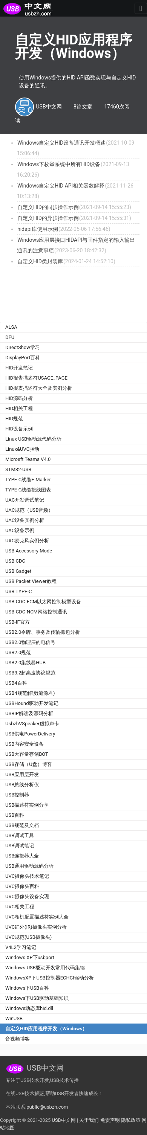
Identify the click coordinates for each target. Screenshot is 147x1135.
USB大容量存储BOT (26, 754)
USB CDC (15, 561)
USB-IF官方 (17, 622)
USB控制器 (17, 795)
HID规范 (14, 418)
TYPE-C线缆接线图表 (28, 490)
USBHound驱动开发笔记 (31, 703)
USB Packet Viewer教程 (31, 581)
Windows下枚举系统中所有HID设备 (58, 164)
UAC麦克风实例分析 (27, 540)
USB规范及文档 (22, 825)
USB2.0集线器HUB (25, 662)
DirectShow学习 (22, 347)
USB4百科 (16, 683)
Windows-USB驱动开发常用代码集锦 (45, 967)
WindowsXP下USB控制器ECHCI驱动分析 (49, 978)
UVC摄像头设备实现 (27, 896)
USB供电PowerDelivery (30, 734)
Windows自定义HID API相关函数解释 (60, 186)
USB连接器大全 (22, 856)
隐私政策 (131, 1120)
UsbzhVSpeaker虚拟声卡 (32, 723)
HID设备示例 (19, 429)
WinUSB (14, 1018)
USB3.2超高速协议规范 (30, 673)
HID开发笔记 (19, 368)
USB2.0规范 (18, 652)
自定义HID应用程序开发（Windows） (46, 1028)
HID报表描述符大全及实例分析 (38, 388)
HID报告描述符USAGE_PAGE (36, 378)
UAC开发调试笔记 (24, 500)
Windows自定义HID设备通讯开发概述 (61, 143)
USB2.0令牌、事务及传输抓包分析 (42, 632)
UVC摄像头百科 (22, 886)
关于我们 (89, 1120)
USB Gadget (18, 571)
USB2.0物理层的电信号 (30, 642)
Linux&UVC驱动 (22, 449)
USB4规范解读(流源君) (30, 693)
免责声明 (110, 1120)
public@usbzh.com (47, 1107)
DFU (9, 337)
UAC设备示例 (19, 530)
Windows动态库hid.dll (29, 1008)
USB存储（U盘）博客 (28, 764)
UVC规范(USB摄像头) (28, 937)
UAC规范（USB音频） (29, 510)
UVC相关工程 (19, 906)
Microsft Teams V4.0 (28, 459)
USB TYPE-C (18, 591)
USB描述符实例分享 (27, 805)
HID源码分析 (19, 398)
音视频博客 (17, 1039)
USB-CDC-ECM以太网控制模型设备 (43, 601)
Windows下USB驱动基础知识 (37, 998)
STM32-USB (18, 469)
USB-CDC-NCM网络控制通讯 (36, 612)
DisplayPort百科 (22, 357)
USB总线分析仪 (22, 784)
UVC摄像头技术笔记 (27, 876)
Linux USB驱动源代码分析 (33, 439)
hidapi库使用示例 (37, 229)
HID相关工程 (19, 408)
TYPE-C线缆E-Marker (28, 479)
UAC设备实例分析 (24, 520)
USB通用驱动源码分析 (29, 866)
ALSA (11, 327)
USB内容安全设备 (24, 744)
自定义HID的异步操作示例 (48, 218)
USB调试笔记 (19, 845)
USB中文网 (63, 1120)
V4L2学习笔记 (20, 947)
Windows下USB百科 (27, 988)
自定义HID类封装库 (40, 261)
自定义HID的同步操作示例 (48, 207)
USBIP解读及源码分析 (29, 713)
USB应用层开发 (22, 774)
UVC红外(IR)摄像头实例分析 (36, 927)
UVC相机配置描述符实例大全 (37, 917)
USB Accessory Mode (28, 551)
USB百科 (14, 815)
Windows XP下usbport (30, 957)
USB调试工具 (19, 835)
